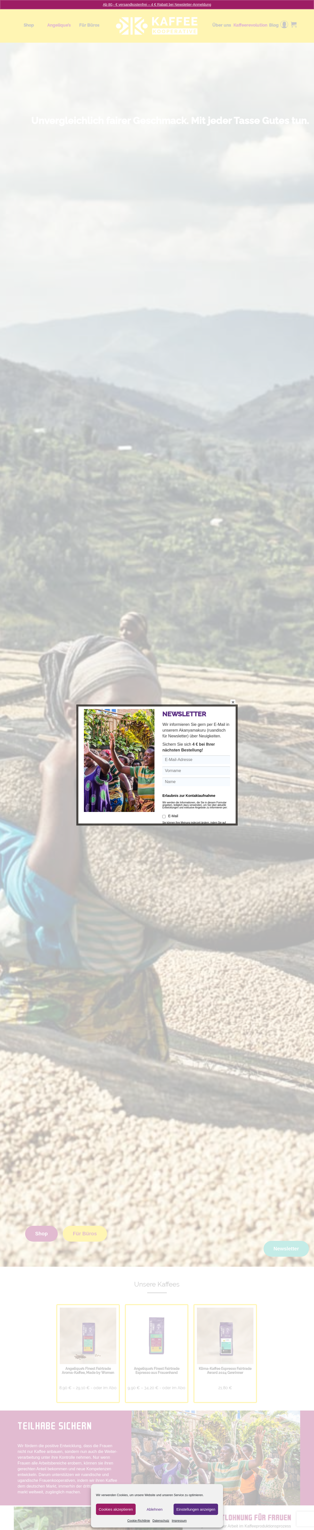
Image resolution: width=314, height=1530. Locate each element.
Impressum (179, 1520)
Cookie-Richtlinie (138, 1520)
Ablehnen (155, 1509)
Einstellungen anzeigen (195, 1509)
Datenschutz (160, 1520)
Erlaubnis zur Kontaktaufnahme (188, 796)
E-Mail (170, 816)
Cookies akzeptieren (116, 1509)
